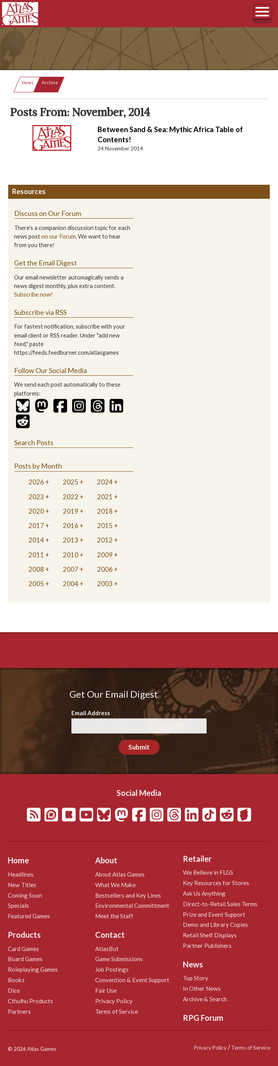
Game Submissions (119, 958)
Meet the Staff (114, 915)
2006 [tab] (105, 569)
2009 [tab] (105, 555)
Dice (14, 990)
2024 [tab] (105, 482)
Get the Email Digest (45, 262)
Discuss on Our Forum (47, 213)
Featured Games (29, 915)
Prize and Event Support (214, 914)
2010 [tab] (70, 555)
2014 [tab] (36, 540)
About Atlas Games (120, 874)
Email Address (90, 712)
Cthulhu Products (30, 1000)
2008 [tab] (36, 569)
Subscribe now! (33, 294)
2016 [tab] (70, 526)
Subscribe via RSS (40, 312)
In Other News (202, 988)
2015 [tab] (105, 526)
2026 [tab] (36, 482)
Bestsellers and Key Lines (128, 895)
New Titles (22, 884)
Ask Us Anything (204, 893)
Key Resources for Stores (216, 882)
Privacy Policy (114, 1000)
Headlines (21, 874)
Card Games (23, 948)
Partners (19, 1011)
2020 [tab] (36, 511)
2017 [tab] (36, 526)
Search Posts (33, 442)
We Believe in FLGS (208, 872)
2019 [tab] (70, 511)
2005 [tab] (36, 584)
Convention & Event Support (132, 979)
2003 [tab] (105, 584)
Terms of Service (116, 1011)
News (28, 82)
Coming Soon (25, 895)
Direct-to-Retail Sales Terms (220, 903)
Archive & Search (205, 998)
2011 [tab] (36, 555)
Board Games (25, 958)
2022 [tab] (70, 497)
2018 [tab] (105, 511)
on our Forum (58, 236)
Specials (18, 905)
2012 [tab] (105, 540)
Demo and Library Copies (215, 924)
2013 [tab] (70, 540)
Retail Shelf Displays (210, 935)
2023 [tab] (36, 497)
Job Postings (112, 969)
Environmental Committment (132, 905)
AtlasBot (107, 948)
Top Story (195, 977)
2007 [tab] (70, 569)
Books (16, 979)
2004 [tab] (70, 584)
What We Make (115, 884)
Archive (50, 82)
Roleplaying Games (33, 969)
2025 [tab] (70, 482)
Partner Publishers (207, 945)
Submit (139, 747)
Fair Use (106, 990)
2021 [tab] (105, 497)
